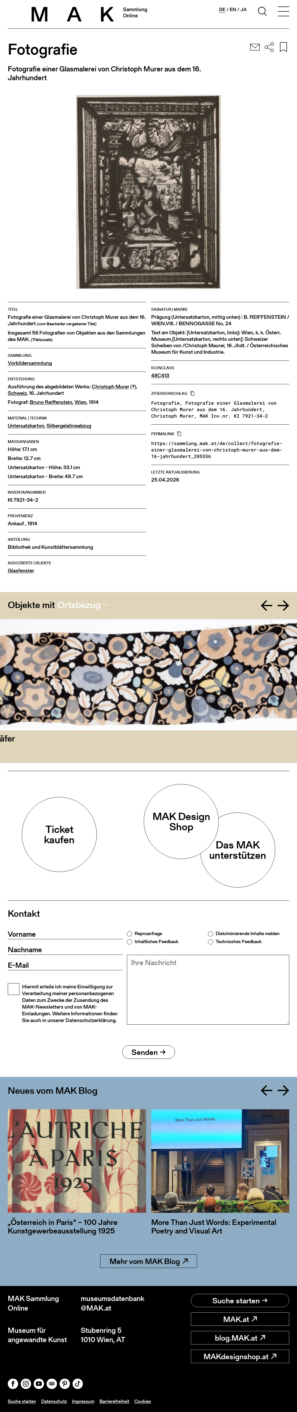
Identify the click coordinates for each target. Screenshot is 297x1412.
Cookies (142, 1401)
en (233, 9)
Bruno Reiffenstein (51, 402)
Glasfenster (21, 570)
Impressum (83, 1401)
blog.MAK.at (240, 1337)
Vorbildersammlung (30, 363)
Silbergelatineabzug (69, 426)
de (222, 9)
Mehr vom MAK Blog (149, 1261)
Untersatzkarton (26, 426)
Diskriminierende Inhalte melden (248, 933)
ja (244, 9)
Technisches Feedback (239, 941)
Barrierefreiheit (114, 1401)
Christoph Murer (110, 386)
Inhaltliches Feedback (156, 941)
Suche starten (239, 1300)
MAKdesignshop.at (240, 1356)
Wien (80, 402)
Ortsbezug (79, 605)
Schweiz (17, 393)
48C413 (160, 375)
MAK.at (240, 1319)
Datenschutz (54, 1401)
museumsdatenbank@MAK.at (112, 1303)
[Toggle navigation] (283, 12)
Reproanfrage (148, 933)
